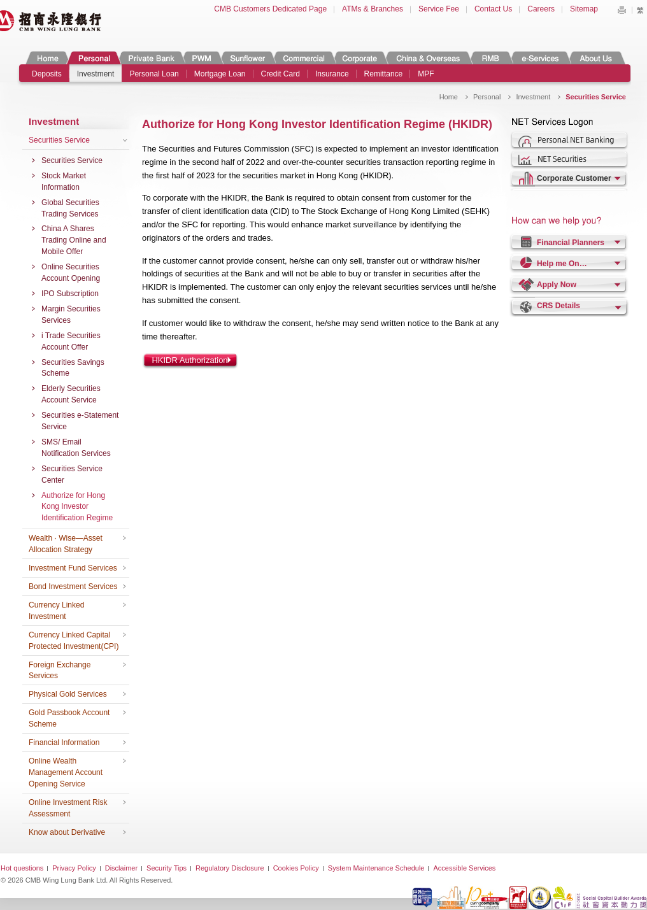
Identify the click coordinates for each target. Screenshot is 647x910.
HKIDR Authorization (189, 360)
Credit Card (280, 73)
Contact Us (493, 8)
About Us (595, 57)
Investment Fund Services (73, 568)
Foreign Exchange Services (59, 670)
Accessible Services (464, 868)
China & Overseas (428, 57)
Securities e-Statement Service (79, 421)
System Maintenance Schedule (376, 868)
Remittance (383, 73)
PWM (202, 57)
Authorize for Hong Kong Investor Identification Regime (77, 507)
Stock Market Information (63, 181)
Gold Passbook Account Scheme (69, 718)
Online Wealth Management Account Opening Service (66, 772)
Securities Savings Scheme (72, 368)
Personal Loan (153, 73)
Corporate (359, 57)
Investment (96, 73)
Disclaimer (121, 868)
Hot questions (22, 868)
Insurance (332, 73)
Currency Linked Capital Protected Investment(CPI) (73, 640)
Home (48, 57)
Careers (541, 8)
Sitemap (584, 8)
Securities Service (59, 140)
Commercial (303, 57)
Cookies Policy (296, 868)
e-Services (539, 57)
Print (621, 10)
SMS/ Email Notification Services (76, 447)
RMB (490, 57)
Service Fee (438, 8)
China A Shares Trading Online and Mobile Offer (73, 240)
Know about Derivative (67, 832)
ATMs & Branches (372, 8)
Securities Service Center (72, 474)
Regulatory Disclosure (230, 868)
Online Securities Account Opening (70, 272)
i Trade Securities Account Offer (71, 341)
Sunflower (247, 57)
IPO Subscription (70, 293)
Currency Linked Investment (56, 611)
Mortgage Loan (220, 73)
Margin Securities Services (71, 314)
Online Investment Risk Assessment (68, 808)
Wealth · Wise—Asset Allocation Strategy (66, 544)
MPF (426, 73)
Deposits (47, 73)
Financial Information (64, 742)
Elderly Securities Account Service (71, 394)
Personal (93, 57)
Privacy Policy (74, 868)
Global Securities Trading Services (70, 208)
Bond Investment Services (73, 586)
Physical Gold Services (68, 694)
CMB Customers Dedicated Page (270, 8)
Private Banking (150, 57)
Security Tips (166, 868)
